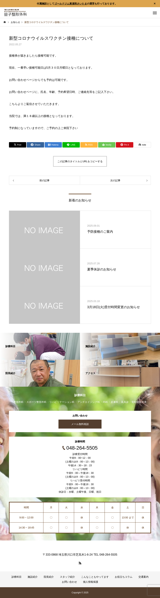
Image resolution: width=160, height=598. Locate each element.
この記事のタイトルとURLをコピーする (80, 161)
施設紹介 (33, 576)
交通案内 (143, 576)
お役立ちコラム (123, 576)
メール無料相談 (80, 424)
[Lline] (71, 145)
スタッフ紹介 (67, 576)
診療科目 (16, 576)
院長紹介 (49, 576)
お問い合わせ (69, 581)
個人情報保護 (90, 581)
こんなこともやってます (95, 576)
